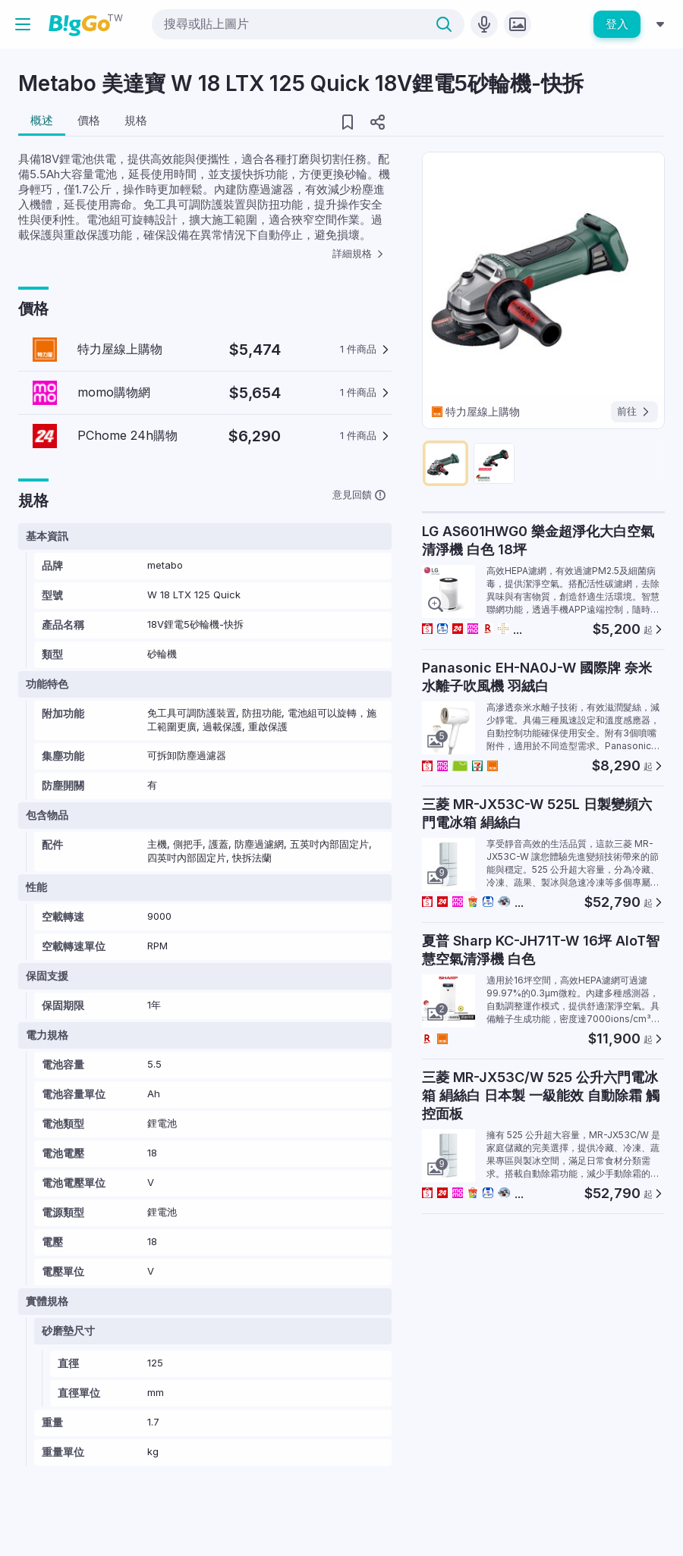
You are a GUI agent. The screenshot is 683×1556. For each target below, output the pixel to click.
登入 (617, 23)
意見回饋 (359, 494)
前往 (634, 412)
